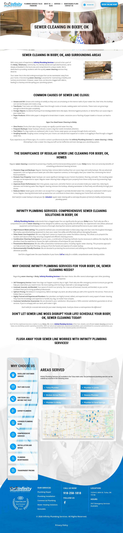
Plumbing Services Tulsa (33, 4)
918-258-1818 (72, 493)
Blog (51, 6)
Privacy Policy (61, 525)
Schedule (48, 197)
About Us (48, 4)
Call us (61, 254)
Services (58, 4)
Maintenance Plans (71, 4)
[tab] (59, 387)
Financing (33, 6)
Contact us (69, 6)
